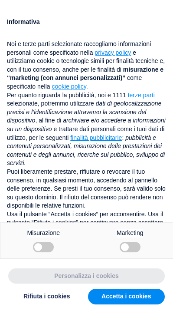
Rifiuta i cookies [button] (46, 296)
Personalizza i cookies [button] (86, 275)
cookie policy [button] (69, 86)
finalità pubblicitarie (96, 137)
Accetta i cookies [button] (126, 296)
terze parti (141, 95)
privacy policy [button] (113, 52)
